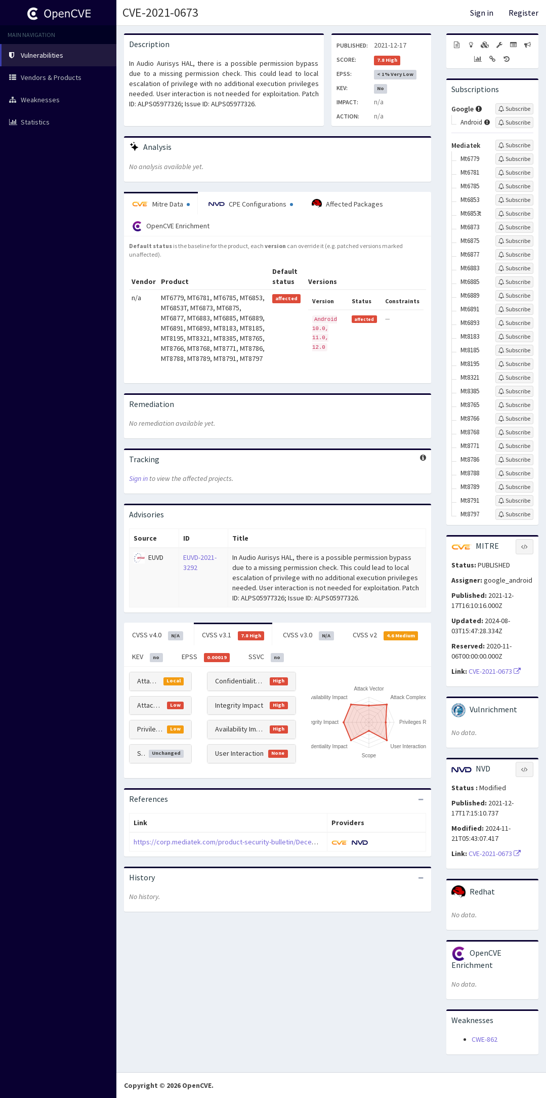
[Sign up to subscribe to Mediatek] (514, 145)
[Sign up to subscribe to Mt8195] (514, 364)
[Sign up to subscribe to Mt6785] (514, 186)
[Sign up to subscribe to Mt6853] (514, 200)
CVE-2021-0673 (160, 12)
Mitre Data (161, 204)
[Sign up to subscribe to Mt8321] (514, 377)
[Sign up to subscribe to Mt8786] (514, 459)
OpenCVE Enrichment (170, 226)
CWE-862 (484, 1039)
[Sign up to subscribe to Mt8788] (514, 473)
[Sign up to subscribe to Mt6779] (514, 159)
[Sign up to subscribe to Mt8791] (514, 500)
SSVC (266, 657)
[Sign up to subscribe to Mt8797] (514, 514)
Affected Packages (347, 204)
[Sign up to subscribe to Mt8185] (514, 350)
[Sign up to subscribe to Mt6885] (514, 282)
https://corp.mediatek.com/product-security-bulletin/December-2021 (239, 841)
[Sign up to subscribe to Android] (514, 122)
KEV (147, 657)
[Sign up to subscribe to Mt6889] (514, 295)
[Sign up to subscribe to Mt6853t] (514, 213)
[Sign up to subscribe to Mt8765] (514, 405)
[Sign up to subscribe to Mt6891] (514, 309)
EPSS (206, 657)
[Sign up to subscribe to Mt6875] (514, 241)
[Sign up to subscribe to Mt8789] (514, 487)
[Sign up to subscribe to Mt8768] (514, 432)
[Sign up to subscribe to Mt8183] (514, 336)
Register (523, 13)
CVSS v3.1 (233, 635)
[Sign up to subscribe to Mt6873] (514, 227)
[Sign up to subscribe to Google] (514, 108)
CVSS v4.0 (157, 635)
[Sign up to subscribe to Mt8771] (514, 446)
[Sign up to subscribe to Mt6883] (514, 268)
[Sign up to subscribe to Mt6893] (514, 323)
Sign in (481, 13)
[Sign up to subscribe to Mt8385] (514, 391)
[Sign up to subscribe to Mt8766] (514, 418)
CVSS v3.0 (308, 635)
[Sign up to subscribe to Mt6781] (514, 172)
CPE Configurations (250, 204)
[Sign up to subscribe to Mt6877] (514, 254)
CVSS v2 (385, 635)
